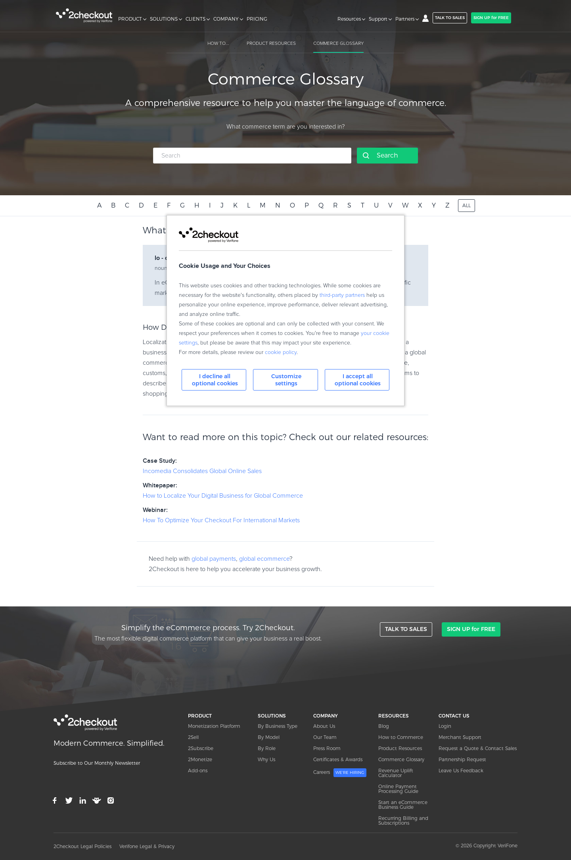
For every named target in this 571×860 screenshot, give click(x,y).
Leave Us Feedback (461, 770)
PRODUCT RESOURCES (271, 43)
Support (378, 19)
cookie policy (281, 352)
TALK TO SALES (450, 17)
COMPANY (226, 19)
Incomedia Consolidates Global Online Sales (202, 471)
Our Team (325, 737)
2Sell (193, 737)
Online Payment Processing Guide (398, 788)
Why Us (266, 759)
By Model (269, 737)
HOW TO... (218, 43)
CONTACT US (454, 716)
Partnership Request (462, 759)
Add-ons (197, 770)
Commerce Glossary (401, 759)
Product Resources (400, 748)
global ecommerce (264, 559)
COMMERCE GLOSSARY (338, 43)
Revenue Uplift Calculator (395, 773)
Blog (383, 726)
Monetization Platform (214, 726)
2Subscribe (200, 748)
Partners (404, 19)
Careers (339, 772)
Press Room (327, 748)
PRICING (257, 19)
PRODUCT (130, 19)
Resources (349, 19)
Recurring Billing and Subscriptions (403, 820)
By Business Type (277, 726)
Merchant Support (460, 737)
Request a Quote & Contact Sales (478, 748)
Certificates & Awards (337, 759)
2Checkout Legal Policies (82, 846)
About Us (324, 726)
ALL (466, 205)
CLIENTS (195, 19)
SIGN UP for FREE (491, 17)
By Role (267, 748)
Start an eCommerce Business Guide (402, 804)
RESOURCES (393, 716)
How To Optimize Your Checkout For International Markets (221, 520)
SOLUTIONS (164, 19)
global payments (214, 559)
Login (445, 726)
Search (387, 155)
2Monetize (200, 759)
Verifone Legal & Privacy (146, 846)
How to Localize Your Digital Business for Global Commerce (223, 496)
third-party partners (342, 295)
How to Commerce (400, 737)
